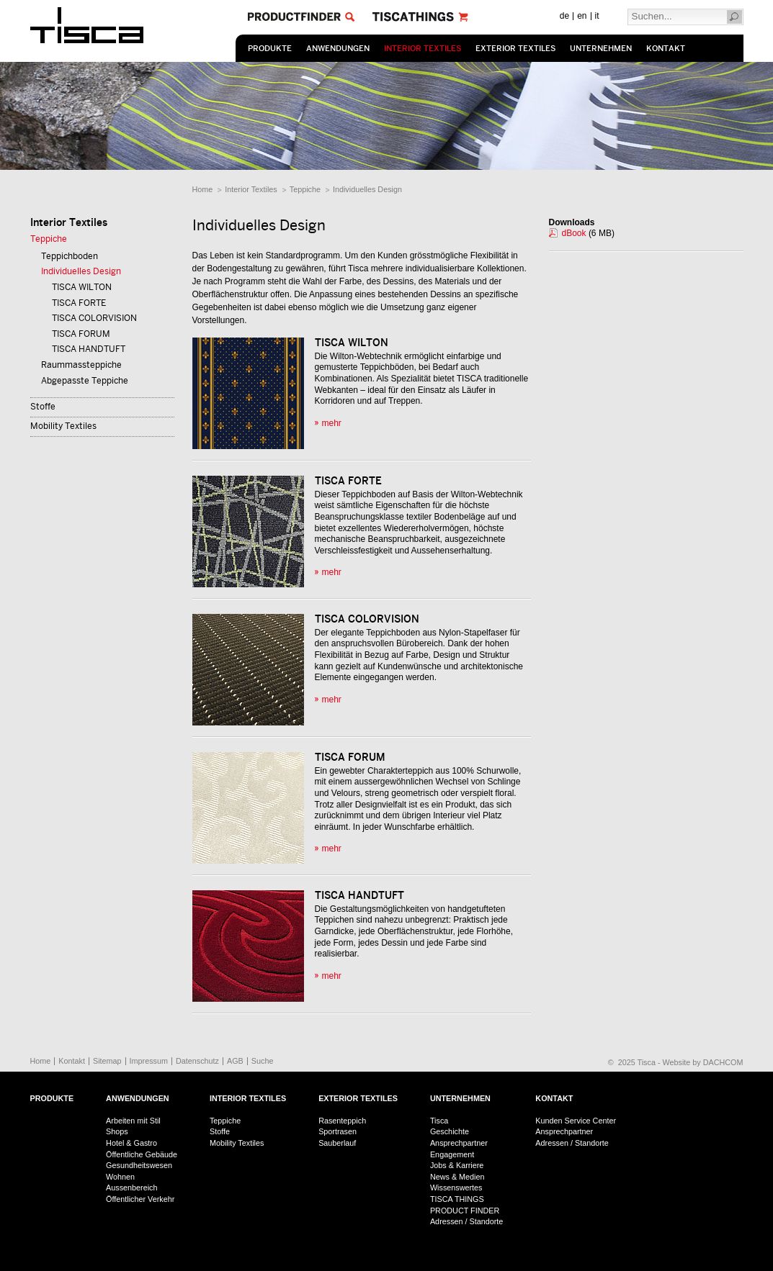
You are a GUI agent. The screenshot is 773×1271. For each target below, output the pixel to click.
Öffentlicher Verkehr (140, 1199)
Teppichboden (69, 256)
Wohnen (120, 1176)
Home (202, 189)
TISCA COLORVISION (94, 318)
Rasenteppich (342, 1120)
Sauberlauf (337, 1143)
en (581, 16)
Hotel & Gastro (131, 1143)
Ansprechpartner (459, 1143)
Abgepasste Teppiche (84, 381)
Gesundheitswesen (139, 1165)
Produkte (270, 48)
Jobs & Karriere (456, 1165)
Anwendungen (338, 48)
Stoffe (42, 407)
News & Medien (457, 1176)
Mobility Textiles (63, 426)
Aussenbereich (131, 1187)
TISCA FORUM (81, 334)
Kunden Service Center (575, 1120)
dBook (574, 233)
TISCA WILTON (82, 287)
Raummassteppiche (81, 365)
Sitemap (107, 1061)
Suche (262, 1061)
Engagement (452, 1154)
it (597, 16)
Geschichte (449, 1131)
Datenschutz (197, 1061)
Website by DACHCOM (703, 1062)
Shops (117, 1131)
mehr (331, 423)
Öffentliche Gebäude (141, 1154)
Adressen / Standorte (466, 1221)
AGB (235, 1061)
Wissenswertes (456, 1187)
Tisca (439, 1120)
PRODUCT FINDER (464, 1210)
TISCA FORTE (79, 303)
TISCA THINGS (457, 1199)
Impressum (149, 1061)
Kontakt (665, 48)
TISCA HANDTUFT (88, 349)
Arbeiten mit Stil (133, 1120)
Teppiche (305, 189)
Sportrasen (337, 1131)
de (564, 16)
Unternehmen (601, 48)
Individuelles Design (367, 189)
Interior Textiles (422, 48)
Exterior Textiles (515, 48)
